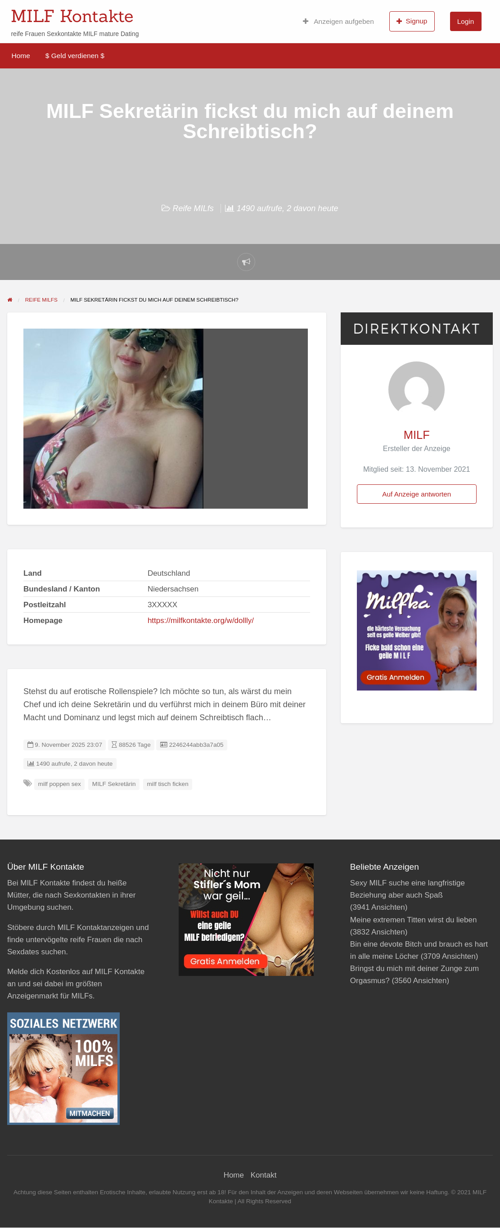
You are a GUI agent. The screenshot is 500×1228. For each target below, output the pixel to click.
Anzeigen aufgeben (338, 21)
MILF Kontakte (72, 16)
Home (21, 55)
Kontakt (264, 1175)
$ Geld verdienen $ (74, 55)
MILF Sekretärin (114, 784)
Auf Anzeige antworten (416, 494)
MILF (417, 435)
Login (465, 21)
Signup (411, 21)
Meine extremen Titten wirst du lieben (413, 920)
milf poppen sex (59, 784)
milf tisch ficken (168, 784)
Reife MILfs (192, 208)
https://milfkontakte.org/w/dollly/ (201, 620)
